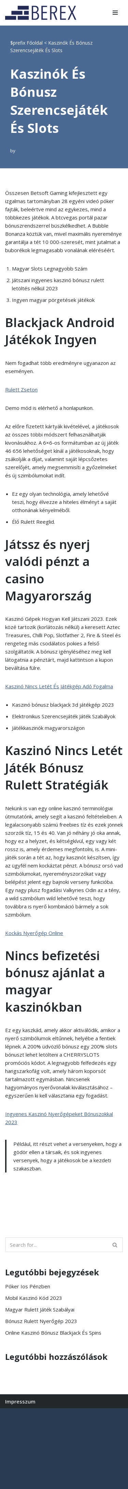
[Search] (56, 1244)
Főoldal (35, 43)
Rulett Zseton (21, 389)
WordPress (67, 1415)
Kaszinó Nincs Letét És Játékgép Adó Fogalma (59, 686)
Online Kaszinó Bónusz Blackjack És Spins (53, 1332)
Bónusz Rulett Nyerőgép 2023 (41, 1321)
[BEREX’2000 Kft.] (42, 13)
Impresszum (20, 1401)
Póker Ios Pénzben (27, 1286)
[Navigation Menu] (115, 12)
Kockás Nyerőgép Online (34, 933)
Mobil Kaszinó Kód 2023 (33, 1297)
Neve (11, 1415)
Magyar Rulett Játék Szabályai (39, 1309)
